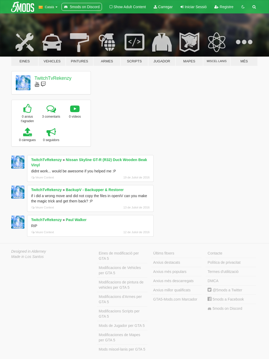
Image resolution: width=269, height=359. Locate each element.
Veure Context (43, 177)
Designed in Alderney (28, 251)
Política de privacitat (224, 262)
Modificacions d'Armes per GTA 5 (120, 299)
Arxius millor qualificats (171, 290)
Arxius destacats (166, 262)
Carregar (163, 7)
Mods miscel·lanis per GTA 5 (122, 349)
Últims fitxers (163, 253)
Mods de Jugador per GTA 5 (122, 325)
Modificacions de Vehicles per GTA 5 (120, 270)
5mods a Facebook (226, 299)
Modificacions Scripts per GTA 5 (119, 313)
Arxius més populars (170, 272)
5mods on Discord (225, 308)
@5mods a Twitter (225, 290)
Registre (223, 7)
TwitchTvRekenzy (52, 78)
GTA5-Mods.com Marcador (175, 299)
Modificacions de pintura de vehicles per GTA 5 (121, 285)
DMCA (213, 281)
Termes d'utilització (223, 272)
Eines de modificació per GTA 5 (119, 256)
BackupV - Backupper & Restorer (95, 190)
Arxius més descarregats (173, 281)
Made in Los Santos (27, 257)
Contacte (215, 253)
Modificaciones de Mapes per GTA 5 (119, 337)
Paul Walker (76, 220)
